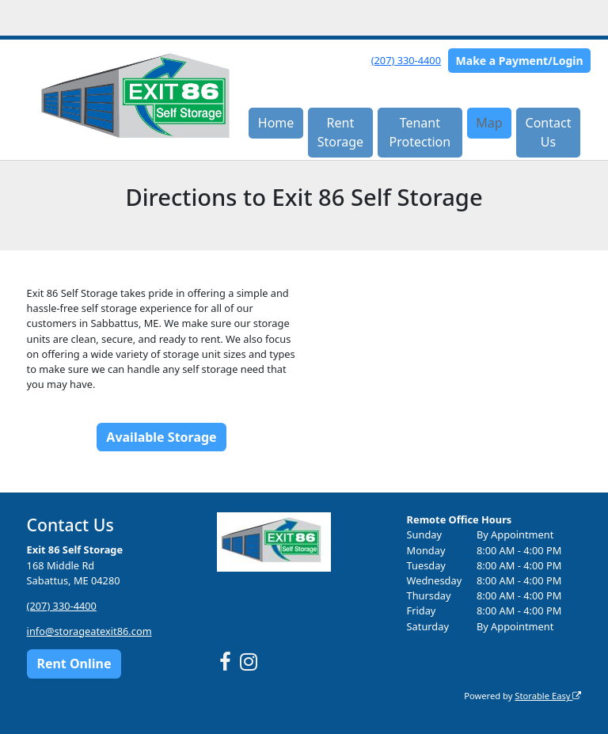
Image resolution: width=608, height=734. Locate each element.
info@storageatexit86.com (89, 631)
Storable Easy (548, 696)
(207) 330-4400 (406, 60)
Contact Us (549, 132)
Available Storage (161, 437)
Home (276, 122)
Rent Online (73, 663)
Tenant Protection (420, 132)
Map (489, 122)
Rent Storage (340, 132)
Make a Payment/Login (519, 60)
